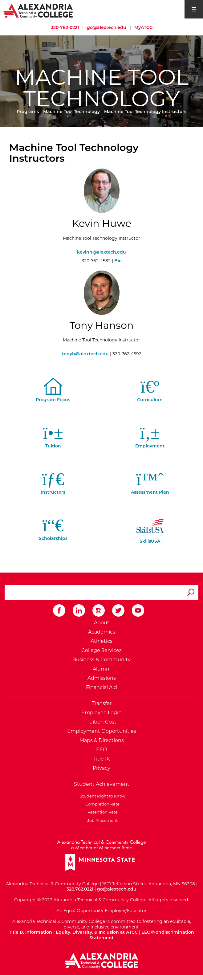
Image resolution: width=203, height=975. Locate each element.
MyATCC (143, 27)
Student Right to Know (101, 795)
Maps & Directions (101, 740)
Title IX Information (30, 932)
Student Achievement (101, 784)
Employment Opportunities (101, 731)
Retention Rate (102, 812)
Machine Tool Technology (71, 111)
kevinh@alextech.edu (101, 252)
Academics (101, 632)
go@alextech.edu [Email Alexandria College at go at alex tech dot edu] (106, 27)
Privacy (101, 768)
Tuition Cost (101, 722)
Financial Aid (101, 687)
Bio (118, 260)
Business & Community (101, 660)
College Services (101, 650)
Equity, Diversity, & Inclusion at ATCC (97, 932)
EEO (101, 750)
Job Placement (101, 820)
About (101, 623)
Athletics (101, 641)
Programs (28, 111)
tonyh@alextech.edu (85, 354)
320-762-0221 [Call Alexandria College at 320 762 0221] (65, 27)
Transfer (102, 703)
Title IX (101, 759)
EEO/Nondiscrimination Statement (141, 934)
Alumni (102, 669)
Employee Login (101, 713)
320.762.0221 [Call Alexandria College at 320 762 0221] (80, 889)
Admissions (101, 678)
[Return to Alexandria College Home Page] (38, 10)
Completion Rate (101, 804)
